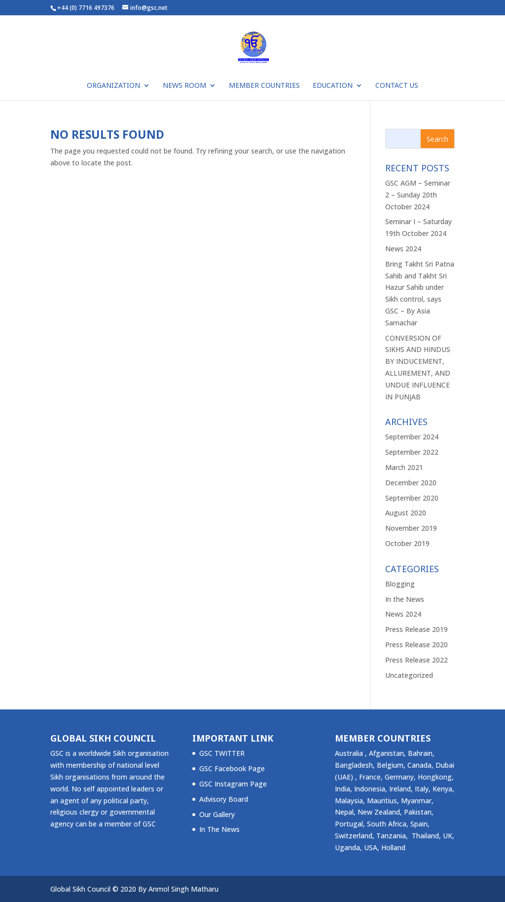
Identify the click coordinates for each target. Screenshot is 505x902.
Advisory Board (223, 799)
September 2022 (411, 452)
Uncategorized (409, 675)
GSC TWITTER (222, 753)
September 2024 (411, 436)
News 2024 (403, 248)
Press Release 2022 (416, 660)
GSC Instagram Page (233, 783)
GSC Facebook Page (232, 768)
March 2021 (404, 467)
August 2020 (405, 512)
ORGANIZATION (113, 86)
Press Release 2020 (416, 644)
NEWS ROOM (184, 86)
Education (333, 86)
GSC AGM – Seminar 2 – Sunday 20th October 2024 (417, 194)
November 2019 (411, 528)
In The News (219, 829)
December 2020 (410, 482)
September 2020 (411, 498)
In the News (404, 599)
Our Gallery (217, 814)
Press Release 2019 (416, 629)
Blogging (400, 583)
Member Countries (264, 86)
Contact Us (396, 86)
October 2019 (407, 543)
